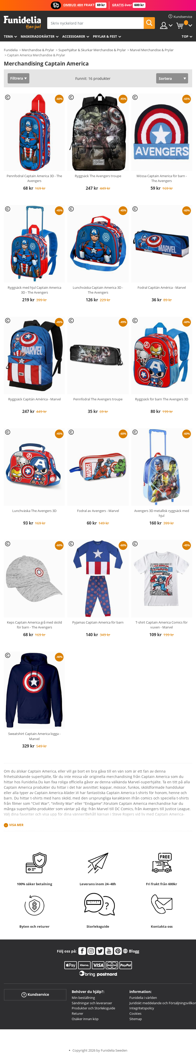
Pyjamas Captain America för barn (98, 622)
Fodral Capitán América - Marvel (162, 287)
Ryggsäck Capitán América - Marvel (34, 399)
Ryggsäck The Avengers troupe (98, 176)
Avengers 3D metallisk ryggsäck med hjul (161, 513)
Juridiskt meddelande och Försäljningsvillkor (162, 1003)
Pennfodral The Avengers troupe (97, 399)
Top (185, 36)
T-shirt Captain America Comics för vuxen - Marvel (162, 625)
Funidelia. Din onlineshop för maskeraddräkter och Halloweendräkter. (22, 22)
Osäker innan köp (85, 1019)
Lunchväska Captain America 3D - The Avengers (98, 290)
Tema (8, 36)
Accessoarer (73, 36)
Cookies (135, 1013)
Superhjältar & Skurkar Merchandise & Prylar (92, 50)
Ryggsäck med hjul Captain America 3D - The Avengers (34, 290)
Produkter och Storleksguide (93, 1008)
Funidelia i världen (143, 997)
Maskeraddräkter (38, 36)
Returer (77, 1013)
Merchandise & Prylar (38, 50)
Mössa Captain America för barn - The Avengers (162, 178)
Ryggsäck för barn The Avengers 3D (161, 399)
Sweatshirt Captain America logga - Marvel (34, 736)
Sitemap (135, 1019)
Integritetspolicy (141, 1008)
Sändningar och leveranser (92, 1003)
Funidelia (11, 50)
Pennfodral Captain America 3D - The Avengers (34, 178)
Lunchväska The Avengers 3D (34, 510)
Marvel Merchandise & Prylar (152, 50)
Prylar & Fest (105, 36)
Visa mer (16, 825)
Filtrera (16, 78)
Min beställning (83, 997)
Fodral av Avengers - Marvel (98, 510)
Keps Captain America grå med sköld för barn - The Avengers (34, 625)
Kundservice (35, 994)
